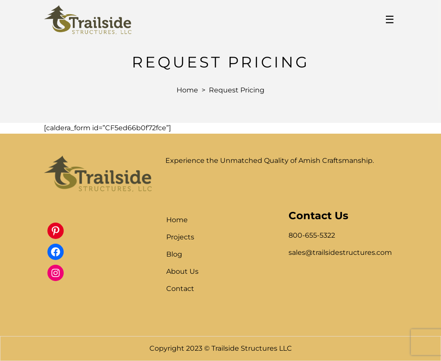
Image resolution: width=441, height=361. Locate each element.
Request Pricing (236, 90)
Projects (180, 237)
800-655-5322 (312, 235)
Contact (180, 289)
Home (187, 90)
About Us (182, 271)
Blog (174, 254)
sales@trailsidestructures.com (340, 252)
